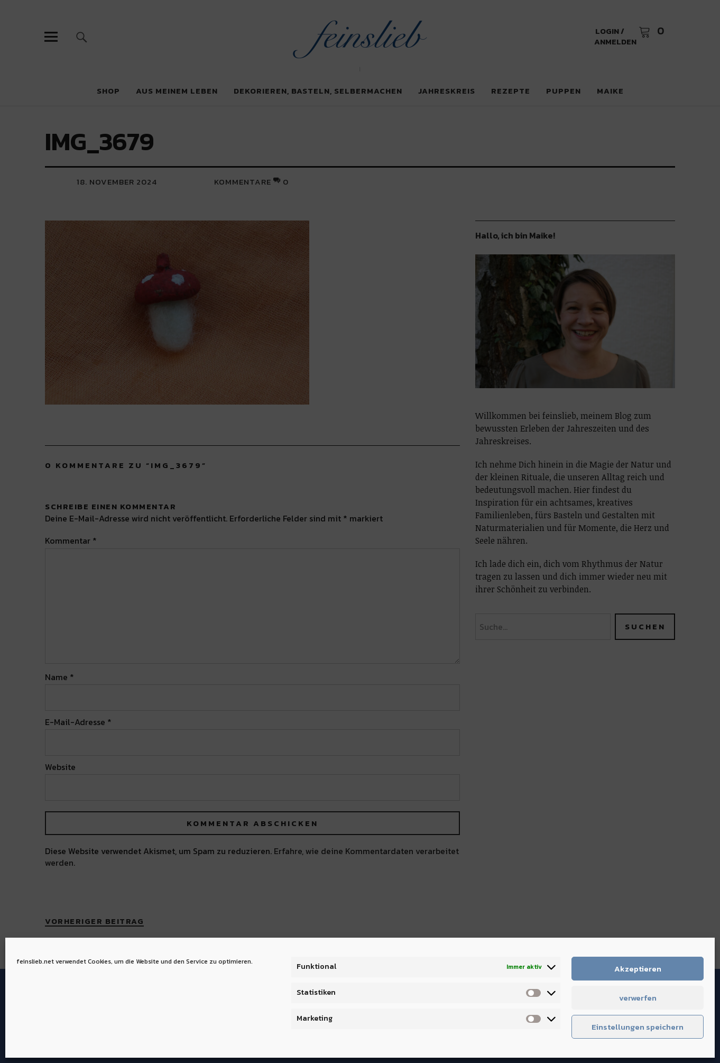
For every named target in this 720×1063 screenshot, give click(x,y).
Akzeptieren (637, 969)
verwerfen (638, 998)
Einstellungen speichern (638, 1027)
